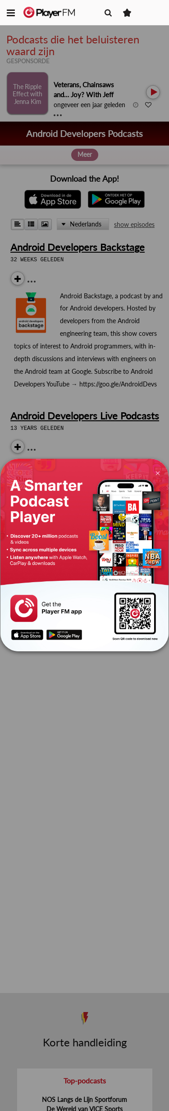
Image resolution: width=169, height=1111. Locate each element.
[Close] (157, 472)
